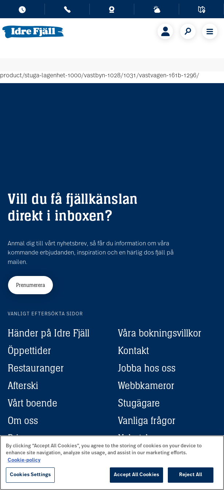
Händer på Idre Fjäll (48, 333)
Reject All (190, 474)
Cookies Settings (30, 474)
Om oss (23, 420)
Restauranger (36, 368)
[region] (112, 462)
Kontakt (133, 350)
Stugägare (139, 403)
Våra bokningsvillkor (159, 333)
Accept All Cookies (136, 474)
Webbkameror (146, 385)
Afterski (23, 385)
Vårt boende (32, 403)
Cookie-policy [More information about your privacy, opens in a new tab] (24, 460)
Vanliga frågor (146, 420)
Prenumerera (30, 285)
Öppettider (29, 350)
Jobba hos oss (146, 368)
